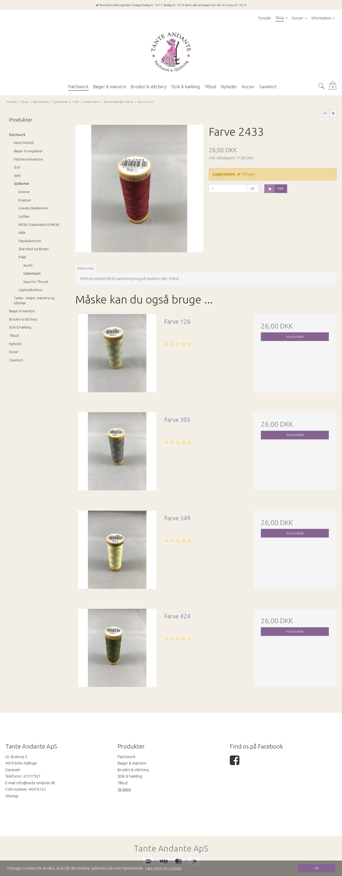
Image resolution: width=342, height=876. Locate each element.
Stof (17, 167)
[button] (325, 113)
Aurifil (27, 265)
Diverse (24, 192)
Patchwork (17, 135)
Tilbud (14, 335)
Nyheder (15, 344)
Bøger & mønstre (22, 311)
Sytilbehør (21, 183)
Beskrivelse (85, 268)
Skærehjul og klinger (33, 249)
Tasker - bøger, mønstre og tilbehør (34, 300)
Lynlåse (23, 216)
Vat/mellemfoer (30, 290)
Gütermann (32, 273)
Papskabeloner (29, 241)
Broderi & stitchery (23, 319)
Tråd (22, 257)
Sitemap (11, 796)
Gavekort (16, 360)
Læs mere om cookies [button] (163, 868)
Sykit (17, 175)
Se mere (124, 789)
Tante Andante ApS (171, 848)
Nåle (21, 232)
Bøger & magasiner (28, 151)
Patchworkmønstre (28, 159)
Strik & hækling (20, 327)
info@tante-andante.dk (36, 783)
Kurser (14, 352)
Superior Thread (35, 281)
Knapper (25, 200)
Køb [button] (274, 189)
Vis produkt (295, 336)
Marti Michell (24, 143)
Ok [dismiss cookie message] (316, 868)
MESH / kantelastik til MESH (38, 224)
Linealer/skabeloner (33, 208)
